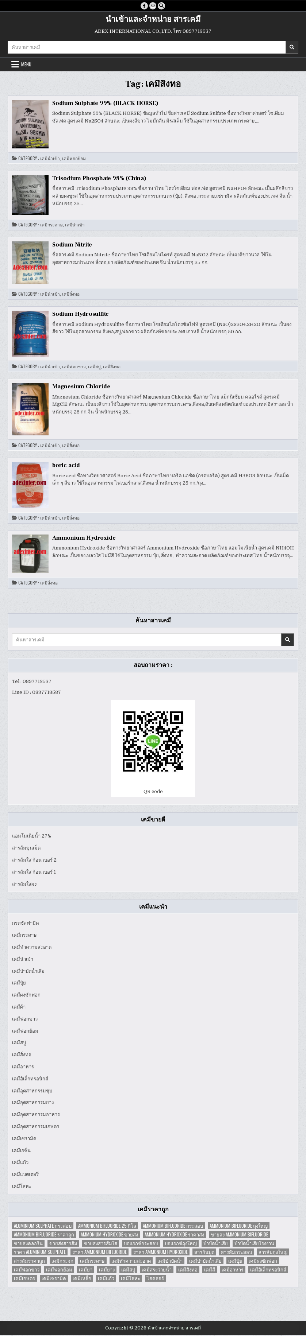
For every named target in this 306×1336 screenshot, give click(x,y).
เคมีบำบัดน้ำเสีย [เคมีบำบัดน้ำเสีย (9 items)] (205, 1261)
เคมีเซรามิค (24, 1139)
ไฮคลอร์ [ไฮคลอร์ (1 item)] (155, 1278)
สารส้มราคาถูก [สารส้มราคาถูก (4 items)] (29, 1261)
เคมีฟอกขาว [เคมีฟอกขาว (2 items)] (26, 1270)
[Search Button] (162, 6)
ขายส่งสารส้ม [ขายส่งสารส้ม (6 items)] (63, 1243)
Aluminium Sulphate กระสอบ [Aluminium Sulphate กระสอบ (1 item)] (43, 1226)
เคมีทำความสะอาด (31, 948)
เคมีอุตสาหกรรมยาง (33, 1103)
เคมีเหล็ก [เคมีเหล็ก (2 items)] (82, 1278)
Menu (26, 65)
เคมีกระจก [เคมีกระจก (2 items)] (62, 1261)
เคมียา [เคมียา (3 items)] (85, 1270)
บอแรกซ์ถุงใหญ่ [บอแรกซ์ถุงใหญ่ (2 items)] (181, 1243)
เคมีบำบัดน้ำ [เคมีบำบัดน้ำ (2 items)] (170, 1261)
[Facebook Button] (143, 6)
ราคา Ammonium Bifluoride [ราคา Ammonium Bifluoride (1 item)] (99, 1252)
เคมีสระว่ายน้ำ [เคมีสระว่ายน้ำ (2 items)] (157, 1270)
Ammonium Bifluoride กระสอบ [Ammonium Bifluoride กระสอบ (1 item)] (173, 1226)
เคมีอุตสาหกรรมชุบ (32, 1091)
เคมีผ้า (19, 1007)
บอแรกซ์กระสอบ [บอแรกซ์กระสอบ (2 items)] (141, 1243)
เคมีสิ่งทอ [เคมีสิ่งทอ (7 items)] (188, 1270)
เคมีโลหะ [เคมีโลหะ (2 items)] (130, 1278)
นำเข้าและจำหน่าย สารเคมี (153, 20)
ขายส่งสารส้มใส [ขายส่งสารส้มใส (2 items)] (100, 1243)
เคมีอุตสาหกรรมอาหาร (36, 1115)
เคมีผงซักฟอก (26, 995)
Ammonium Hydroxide (83, 538)
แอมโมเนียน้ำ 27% (31, 837)
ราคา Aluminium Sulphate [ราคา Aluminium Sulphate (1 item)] (40, 1252)
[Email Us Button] (153, 6)
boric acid (66, 466)
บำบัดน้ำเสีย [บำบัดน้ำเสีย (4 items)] (215, 1243)
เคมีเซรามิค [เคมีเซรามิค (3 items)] (54, 1278)
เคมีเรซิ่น (21, 1151)
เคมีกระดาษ (51, 225)
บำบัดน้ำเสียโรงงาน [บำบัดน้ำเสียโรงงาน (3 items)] (254, 1243)
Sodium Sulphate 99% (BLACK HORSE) (105, 104)
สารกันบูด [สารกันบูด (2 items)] (204, 1252)
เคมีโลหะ (21, 1187)
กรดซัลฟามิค (25, 924)
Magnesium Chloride (81, 387)
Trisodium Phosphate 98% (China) (99, 179)
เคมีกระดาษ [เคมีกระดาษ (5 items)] (92, 1261)
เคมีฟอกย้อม (74, 159)
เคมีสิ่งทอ (71, 295)
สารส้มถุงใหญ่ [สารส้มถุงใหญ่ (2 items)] (273, 1252)
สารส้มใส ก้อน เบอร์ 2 (34, 860)
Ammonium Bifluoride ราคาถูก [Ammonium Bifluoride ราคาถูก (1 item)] (44, 1235)
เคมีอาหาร (23, 1067)
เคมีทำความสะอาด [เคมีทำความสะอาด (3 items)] (131, 1261)
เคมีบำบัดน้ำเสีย (28, 972)
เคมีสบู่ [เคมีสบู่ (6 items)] (128, 1270)
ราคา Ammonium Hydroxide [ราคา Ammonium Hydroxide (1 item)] (160, 1252)
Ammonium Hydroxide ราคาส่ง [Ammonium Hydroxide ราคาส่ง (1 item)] (174, 1235)
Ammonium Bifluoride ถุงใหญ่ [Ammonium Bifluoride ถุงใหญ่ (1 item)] (239, 1226)
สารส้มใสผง (24, 885)
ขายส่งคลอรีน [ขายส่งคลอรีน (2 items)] (28, 1243)
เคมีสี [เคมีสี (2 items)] (209, 1270)
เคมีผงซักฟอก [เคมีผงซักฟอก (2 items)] (263, 1261)
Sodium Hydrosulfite (80, 315)
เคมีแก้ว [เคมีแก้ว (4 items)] (106, 1278)
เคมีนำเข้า (50, 159)
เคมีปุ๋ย (19, 984)
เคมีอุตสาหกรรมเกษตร (35, 1127)
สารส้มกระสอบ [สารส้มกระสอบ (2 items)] (236, 1252)
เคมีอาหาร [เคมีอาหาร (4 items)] (233, 1270)
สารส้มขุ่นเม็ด (26, 848)
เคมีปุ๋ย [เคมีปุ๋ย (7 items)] (235, 1261)
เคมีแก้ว (20, 1163)
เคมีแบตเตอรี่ (25, 1175)
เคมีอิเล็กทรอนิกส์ (30, 1079)
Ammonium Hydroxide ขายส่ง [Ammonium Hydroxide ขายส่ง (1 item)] (109, 1235)
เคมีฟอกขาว (74, 367)
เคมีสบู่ (94, 367)
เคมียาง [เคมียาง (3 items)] (107, 1270)
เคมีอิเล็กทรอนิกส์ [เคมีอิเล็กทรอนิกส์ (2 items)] (268, 1270)
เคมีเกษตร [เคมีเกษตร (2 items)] (24, 1278)
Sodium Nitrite (72, 245)
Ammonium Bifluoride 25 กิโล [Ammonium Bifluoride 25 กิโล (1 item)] (107, 1226)
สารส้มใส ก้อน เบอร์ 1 (34, 872)
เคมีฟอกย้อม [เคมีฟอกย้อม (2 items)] (59, 1270)
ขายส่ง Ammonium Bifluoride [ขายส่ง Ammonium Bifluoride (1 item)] (239, 1235)
